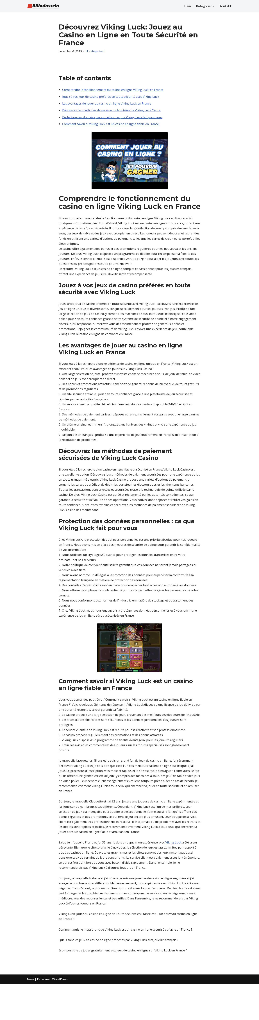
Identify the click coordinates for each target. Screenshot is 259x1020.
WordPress (60, 1015)
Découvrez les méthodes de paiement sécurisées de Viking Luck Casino (112, 111)
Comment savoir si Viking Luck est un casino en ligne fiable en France (111, 125)
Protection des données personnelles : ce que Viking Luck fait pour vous (112, 118)
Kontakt (225, 6)
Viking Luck (175, 860)
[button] (213, 6)
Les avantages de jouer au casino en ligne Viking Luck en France (107, 104)
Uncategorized (96, 51)
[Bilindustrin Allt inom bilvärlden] (43, 6)
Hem (187, 6)
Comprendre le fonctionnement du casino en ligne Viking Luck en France (113, 90)
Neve (30, 1015)
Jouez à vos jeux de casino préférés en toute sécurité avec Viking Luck (111, 97)
